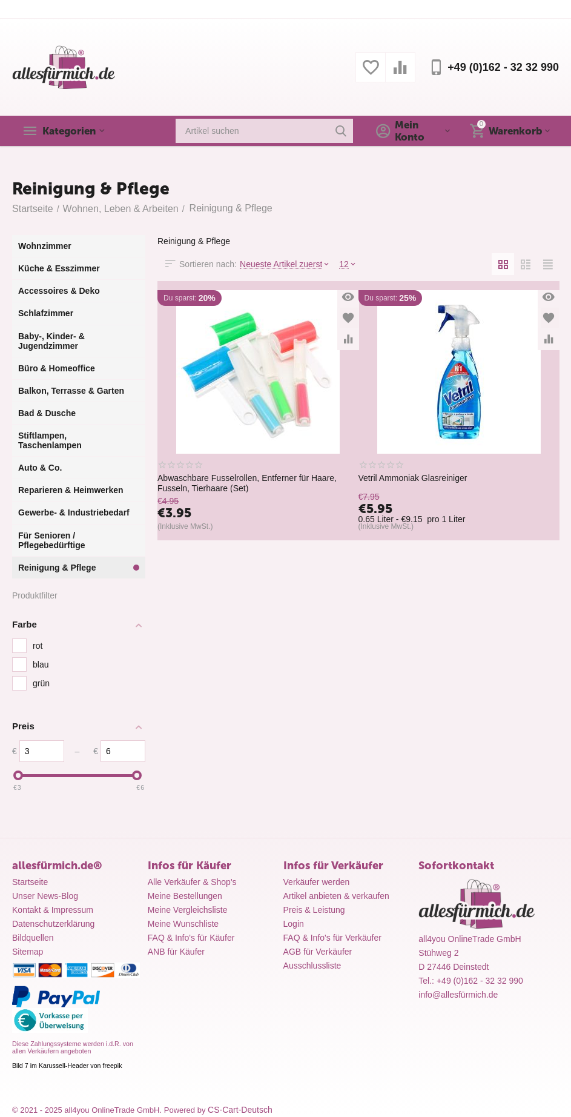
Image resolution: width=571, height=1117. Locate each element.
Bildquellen (33, 938)
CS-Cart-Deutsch (240, 1110)
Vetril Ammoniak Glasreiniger (412, 478)
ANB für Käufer (176, 951)
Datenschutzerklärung (53, 924)
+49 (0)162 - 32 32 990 (503, 67)
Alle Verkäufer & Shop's (192, 882)
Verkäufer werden (316, 882)
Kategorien (71, 131)
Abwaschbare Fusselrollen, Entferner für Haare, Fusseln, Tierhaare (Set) (247, 482)
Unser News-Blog (45, 896)
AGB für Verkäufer (317, 951)
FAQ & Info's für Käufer (191, 938)
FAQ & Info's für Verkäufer (332, 938)
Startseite (30, 882)
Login (293, 924)
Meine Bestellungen (185, 896)
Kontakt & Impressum (52, 910)
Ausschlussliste (312, 965)
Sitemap (27, 951)
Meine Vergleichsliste (188, 910)
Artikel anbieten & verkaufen (336, 896)
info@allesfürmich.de (458, 994)
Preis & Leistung (314, 910)
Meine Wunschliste (183, 924)
